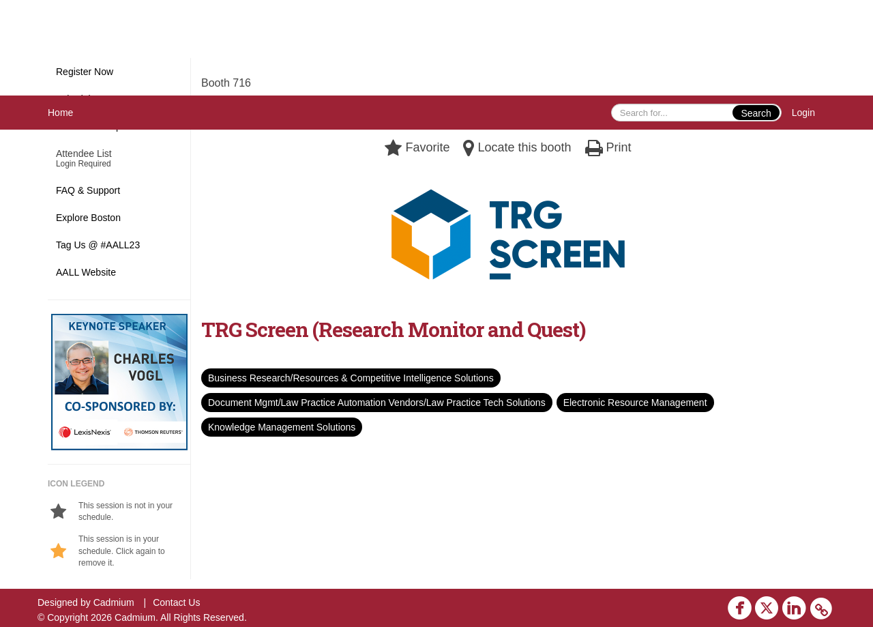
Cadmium (113, 602)
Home (60, 112)
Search (756, 113)
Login (803, 112)
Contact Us (176, 602)
